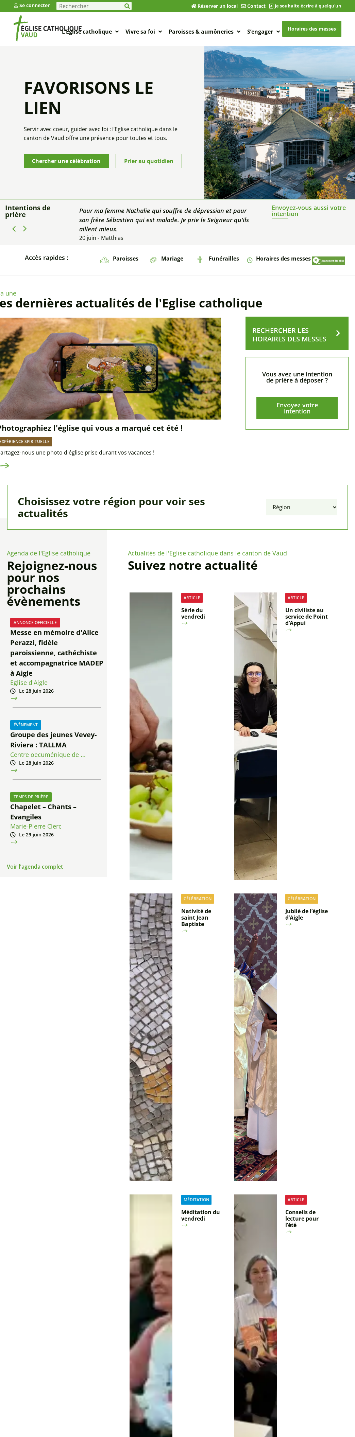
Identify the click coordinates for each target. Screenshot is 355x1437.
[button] (24, 228)
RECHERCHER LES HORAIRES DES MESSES (289, 334)
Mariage (172, 258)
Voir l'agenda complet (35, 866)
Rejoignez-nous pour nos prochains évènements (52, 583)
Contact (256, 6)
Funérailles (224, 258)
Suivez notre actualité (193, 565)
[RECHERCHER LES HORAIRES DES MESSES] (338, 333)
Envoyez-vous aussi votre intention (309, 210)
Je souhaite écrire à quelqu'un (308, 6)
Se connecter (34, 5)
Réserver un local (218, 6)
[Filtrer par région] (301, 507)
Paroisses (125, 258)
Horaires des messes (283, 258)
